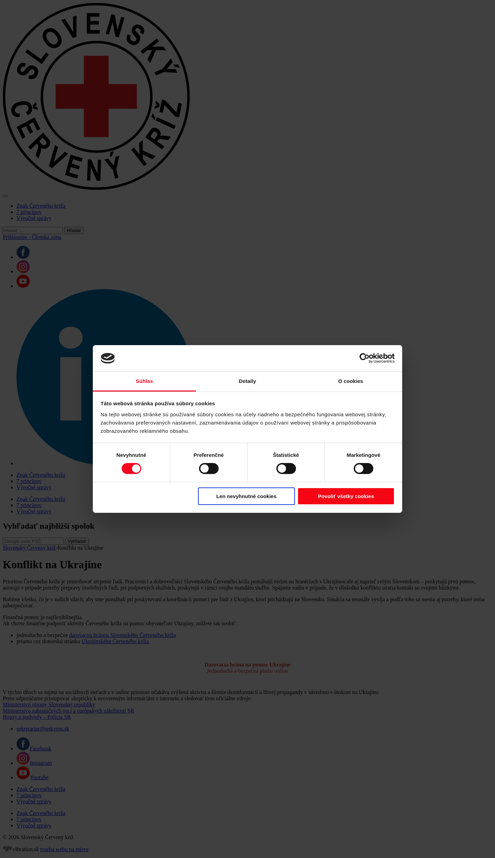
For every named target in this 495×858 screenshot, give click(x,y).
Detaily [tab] (247, 381)
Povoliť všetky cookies (346, 496)
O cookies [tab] (350, 381)
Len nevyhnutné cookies (246, 496)
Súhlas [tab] (144, 381)
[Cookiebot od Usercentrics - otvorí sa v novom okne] (364, 358)
